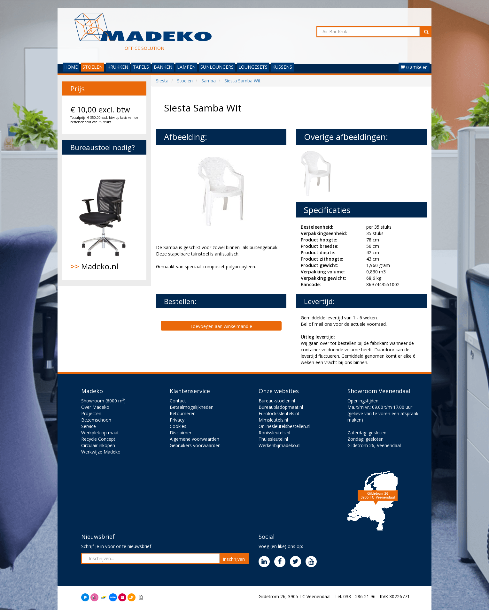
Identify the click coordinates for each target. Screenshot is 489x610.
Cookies (178, 426)
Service (88, 426)
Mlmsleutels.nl (273, 420)
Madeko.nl (104, 217)
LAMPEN (186, 67)
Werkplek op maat (100, 433)
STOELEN (92, 67)
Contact (178, 401)
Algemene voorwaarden (194, 439)
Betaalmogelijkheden (191, 407)
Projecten (91, 413)
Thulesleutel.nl (273, 439)
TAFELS (141, 67)
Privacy (177, 420)
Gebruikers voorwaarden (195, 445)
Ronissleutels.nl (274, 433)
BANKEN (163, 67)
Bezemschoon (96, 420)
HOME (71, 67)
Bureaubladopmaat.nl (281, 407)
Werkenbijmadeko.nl (279, 445)
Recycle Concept (98, 439)
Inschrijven (234, 559)
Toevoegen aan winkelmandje (221, 326)
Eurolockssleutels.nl (279, 413)
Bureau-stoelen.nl (277, 401)
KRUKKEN (117, 67)
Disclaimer (180, 433)
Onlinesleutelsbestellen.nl (284, 426)
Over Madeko (95, 407)
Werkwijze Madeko (100, 452)
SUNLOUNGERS (217, 67)
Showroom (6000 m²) (103, 401)
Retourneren (183, 413)
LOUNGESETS (253, 67)
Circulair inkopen (98, 445)
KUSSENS (282, 67)
